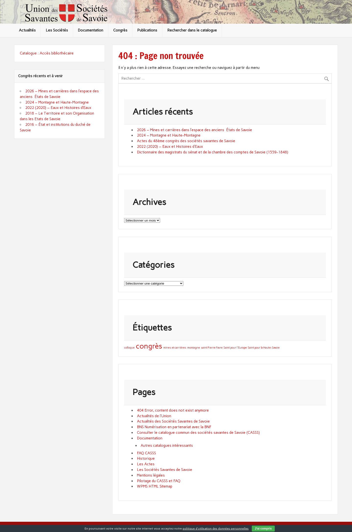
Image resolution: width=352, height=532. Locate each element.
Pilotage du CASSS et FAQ (158, 481)
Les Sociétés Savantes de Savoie (164, 470)
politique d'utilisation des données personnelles (216, 528)
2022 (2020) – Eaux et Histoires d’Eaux (170, 146)
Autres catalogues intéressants (167, 445)
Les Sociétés (57, 30)
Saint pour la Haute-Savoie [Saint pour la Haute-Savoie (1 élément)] (264, 347)
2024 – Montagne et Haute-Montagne (168, 135)
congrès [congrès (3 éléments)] (149, 346)
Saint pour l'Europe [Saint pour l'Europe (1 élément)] (235, 347)
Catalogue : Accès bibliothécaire (47, 53)
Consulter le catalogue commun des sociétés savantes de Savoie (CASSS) (198, 432)
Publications (147, 30)
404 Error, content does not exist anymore (173, 410)
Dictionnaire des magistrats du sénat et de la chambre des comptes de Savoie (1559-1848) (212, 152)
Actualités (27, 30)
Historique (146, 458)
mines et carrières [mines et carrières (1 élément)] (174, 347)
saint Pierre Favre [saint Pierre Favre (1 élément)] (212, 347)
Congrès (120, 30)
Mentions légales (151, 475)
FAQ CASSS (146, 453)
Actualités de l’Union (154, 416)
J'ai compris (263, 528)
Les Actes (145, 464)
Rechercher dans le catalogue (192, 30)
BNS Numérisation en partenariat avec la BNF (174, 427)
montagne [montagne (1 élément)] (193, 347)
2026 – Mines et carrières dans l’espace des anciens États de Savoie (194, 130)
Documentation (90, 30)
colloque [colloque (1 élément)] (129, 347)
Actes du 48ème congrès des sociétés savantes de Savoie (186, 141)
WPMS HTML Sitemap (154, 486)
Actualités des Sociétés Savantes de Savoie (173, 421)
